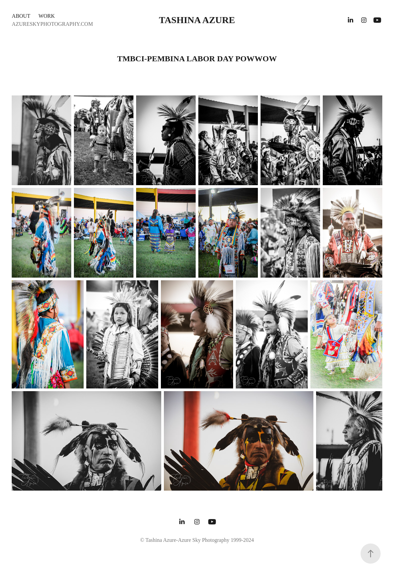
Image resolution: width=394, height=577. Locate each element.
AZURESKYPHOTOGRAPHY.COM (52, 24)
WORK (46, 16)
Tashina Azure (197, 20)
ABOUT (21, 16)
